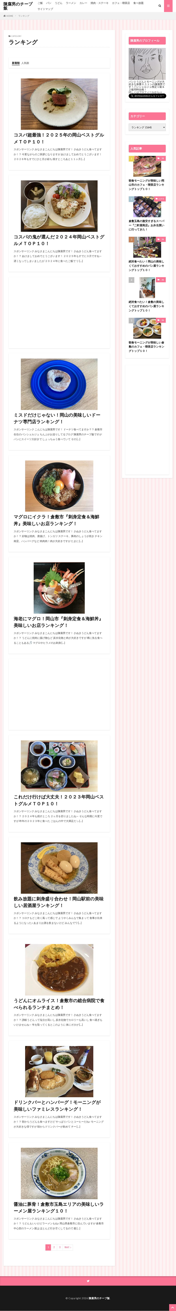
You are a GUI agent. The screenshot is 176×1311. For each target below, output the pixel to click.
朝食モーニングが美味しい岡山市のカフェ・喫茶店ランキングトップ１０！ (146, 185)
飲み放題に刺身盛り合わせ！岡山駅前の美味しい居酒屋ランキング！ (59, 902)
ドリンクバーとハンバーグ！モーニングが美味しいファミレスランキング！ (57, 1106)
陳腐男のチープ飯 (18, 6)
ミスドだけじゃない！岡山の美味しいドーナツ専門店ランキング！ (57, 418)
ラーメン (71, 2)
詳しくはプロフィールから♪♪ (145, 92)
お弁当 (161, 199)
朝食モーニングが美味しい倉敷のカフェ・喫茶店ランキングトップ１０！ (146, 347)
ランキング (23, 15)
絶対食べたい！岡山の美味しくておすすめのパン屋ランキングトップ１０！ (146, 266)
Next (67, 1247)
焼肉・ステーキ (100, 2)
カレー (83, 2)
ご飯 (40, 2)
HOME (9, 16)
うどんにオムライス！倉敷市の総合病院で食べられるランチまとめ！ (59, 1004)
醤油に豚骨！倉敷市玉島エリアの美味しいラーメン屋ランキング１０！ (59, 1208)
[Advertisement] (59, 312)
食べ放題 (138, 2)
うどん (58, 2)
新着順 (16, 62)
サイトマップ (45, 8)
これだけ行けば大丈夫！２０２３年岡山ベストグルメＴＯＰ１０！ (59, 800)
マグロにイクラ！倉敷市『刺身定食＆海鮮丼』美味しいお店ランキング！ (56, 520)
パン (48, 2)
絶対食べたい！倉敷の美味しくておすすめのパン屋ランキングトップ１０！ (146, 306)
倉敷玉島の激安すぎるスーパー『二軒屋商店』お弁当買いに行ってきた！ (146, 225)
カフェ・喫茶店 (121, 2)
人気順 (25, 62)
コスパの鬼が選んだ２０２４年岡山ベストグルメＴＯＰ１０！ (59, 240)
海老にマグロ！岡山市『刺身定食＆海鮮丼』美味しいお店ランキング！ (58, 622)
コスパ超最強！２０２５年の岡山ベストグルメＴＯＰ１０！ (59, 138)
